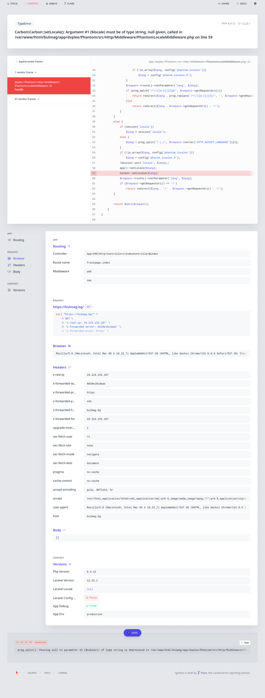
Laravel (63, 672)
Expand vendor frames (29, 61)
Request (12, 252)
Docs (47, 672)
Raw (245, 642)
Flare (202, 673)
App (9, 233)
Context (12, 283)
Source (32, 672)
